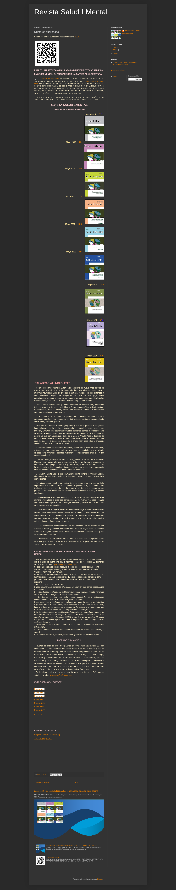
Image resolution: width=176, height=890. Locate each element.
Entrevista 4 (39, 700)
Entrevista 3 (39, 696)
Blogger (99, 879)
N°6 (81, 252)
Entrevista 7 (39, 710)
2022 (115, 47)
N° (100, 320)
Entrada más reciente (42, 783)
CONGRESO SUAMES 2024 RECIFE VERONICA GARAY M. (125, 63)
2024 (115, 53)
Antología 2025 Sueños (43, 739)
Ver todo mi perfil (127, 34)
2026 (77, 37)
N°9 (101, 356)
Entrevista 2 (39, 693)
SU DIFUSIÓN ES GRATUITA (48, 79)
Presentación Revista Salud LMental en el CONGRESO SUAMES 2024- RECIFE (66, 791)
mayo (115, 50)
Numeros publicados (52, 857)
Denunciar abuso (118, 70)
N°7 (102, 285)
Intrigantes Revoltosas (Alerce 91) (47, 735)
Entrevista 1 (39, 689)
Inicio (76, 783)
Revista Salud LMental (71, 12)
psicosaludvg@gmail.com (65, 564)
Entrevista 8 (38, 715)
